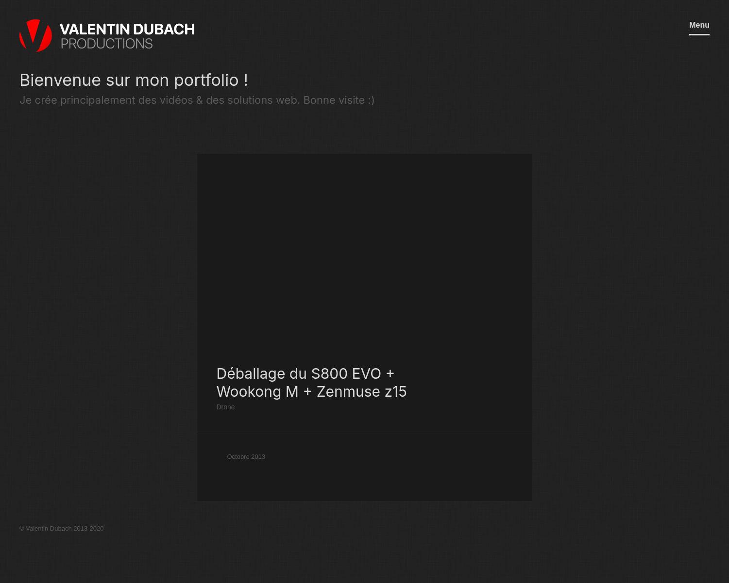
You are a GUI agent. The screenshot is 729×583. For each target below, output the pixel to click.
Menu (699, 25)
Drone (226, 407)
